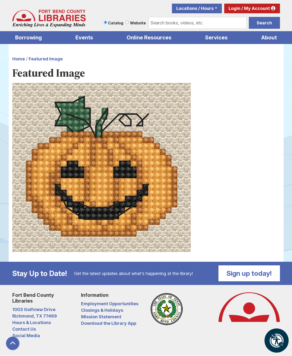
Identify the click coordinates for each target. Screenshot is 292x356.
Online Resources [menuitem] (149, 37)
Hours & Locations (31, 322)
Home (18, 58)
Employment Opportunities (109, 303)
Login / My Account (249, 8)
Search (264, 22)
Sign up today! (249, 273)
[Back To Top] (12, 343)
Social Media (26, 335)
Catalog (115, 23)
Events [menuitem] (84, 37)
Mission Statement (101, 316)
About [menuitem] (269, 37)
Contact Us (24, 329)
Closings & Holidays (102, 310)
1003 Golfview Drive (33, 309)
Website (138, 23)
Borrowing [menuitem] (28, 37)
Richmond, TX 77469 (34, 316)
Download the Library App (108, 323)
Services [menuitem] (216, 37)
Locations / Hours (195, 8)
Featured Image (46, 58)
